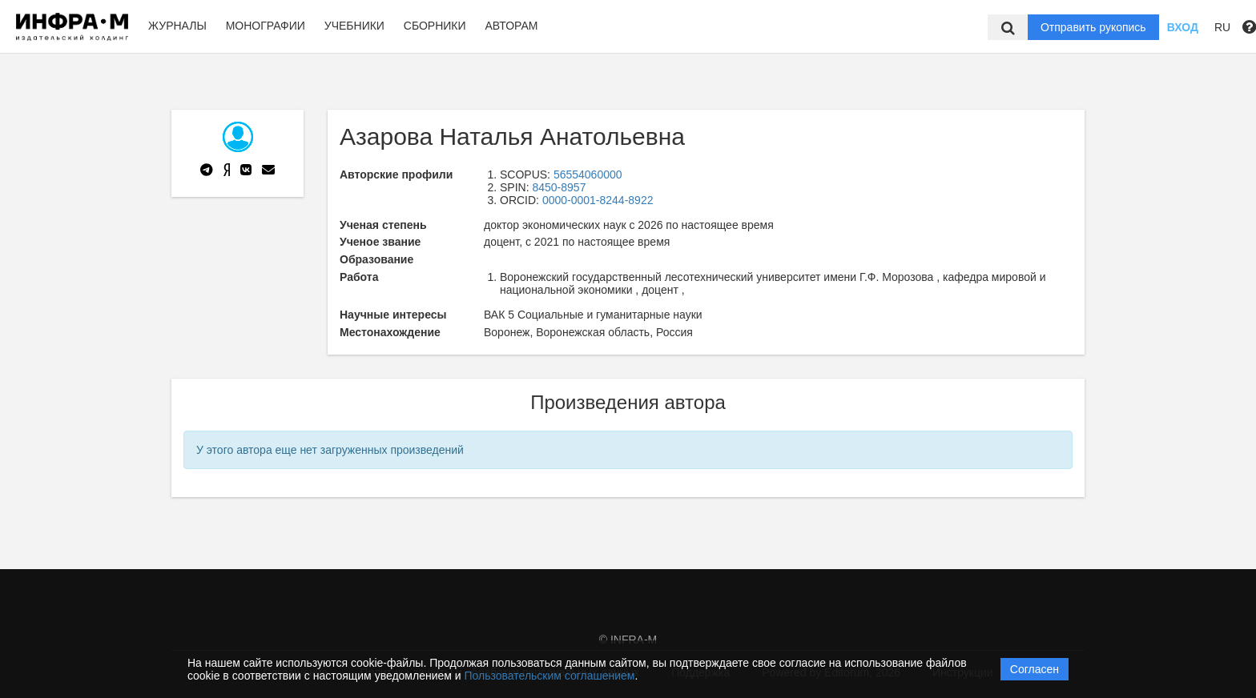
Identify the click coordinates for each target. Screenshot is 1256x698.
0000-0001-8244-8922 (598, 200)
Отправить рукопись (1093, 27)
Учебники (354, 25)
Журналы (177, 25)
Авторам (511, 25)
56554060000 (588, 174)
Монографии (265, 25)
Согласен (1034, 669)
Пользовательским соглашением (550, 675)
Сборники (435, 25)
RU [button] (1222, 27)
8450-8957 (559, 187)
